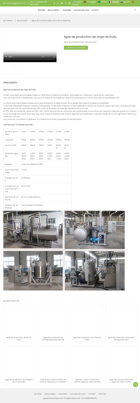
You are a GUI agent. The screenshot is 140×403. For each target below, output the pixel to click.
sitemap (102, 394)
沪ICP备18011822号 (89, 398)
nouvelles (67, 10)
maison (9, 20)
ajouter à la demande (76, 48)
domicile (41, 10)
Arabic (104, 2)
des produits (53, 10)
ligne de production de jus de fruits (18, 338)
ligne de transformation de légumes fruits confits (121, 380)
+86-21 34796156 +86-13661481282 (38, 3)
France (115, 2)
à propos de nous (81, 10)
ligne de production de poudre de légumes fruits (121, 338)
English (79, 2)
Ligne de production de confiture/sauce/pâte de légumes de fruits (53, 338)
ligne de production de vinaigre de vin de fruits (18, 380)
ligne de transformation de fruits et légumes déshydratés (87, 380)
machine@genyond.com (16, 3)
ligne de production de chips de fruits (87, 338)
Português (91, 2)
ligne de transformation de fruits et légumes (51, 20)
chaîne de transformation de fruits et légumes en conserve (53, 380)
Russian (127, 2)
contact (95, 10)
